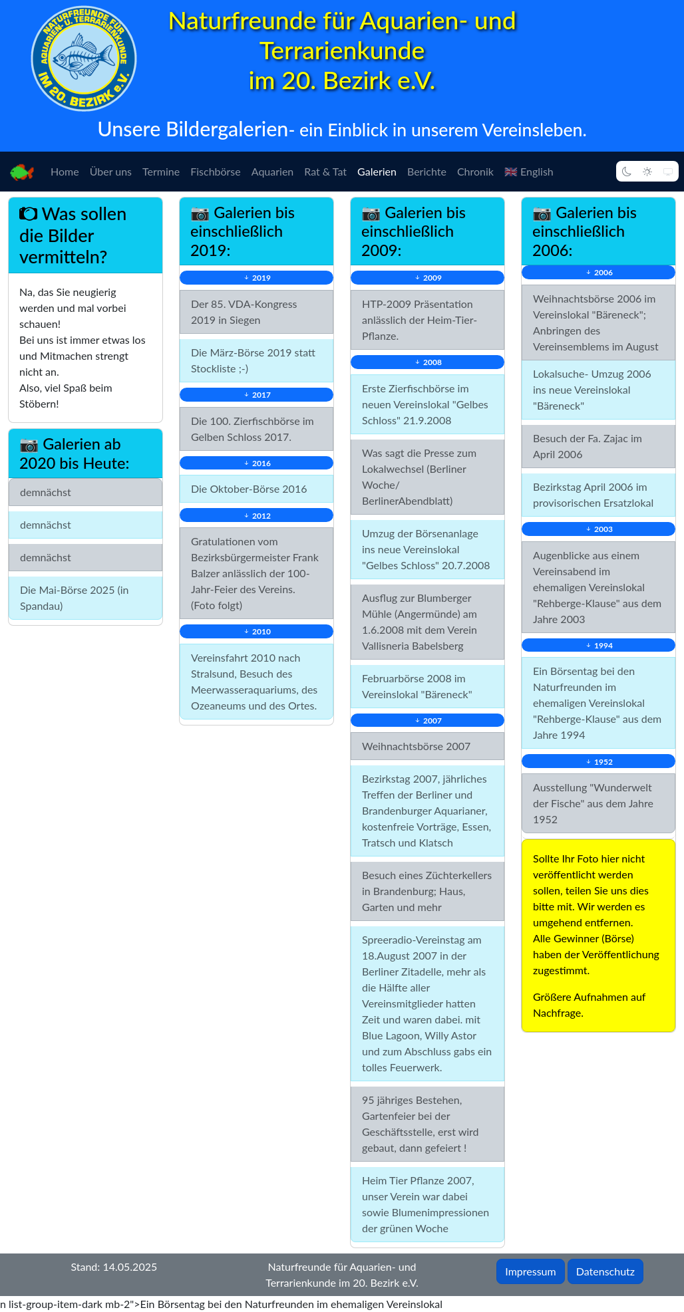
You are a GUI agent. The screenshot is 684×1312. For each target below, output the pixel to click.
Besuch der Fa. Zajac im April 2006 (587, 446)
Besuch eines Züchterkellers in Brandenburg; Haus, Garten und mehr (427, 890)
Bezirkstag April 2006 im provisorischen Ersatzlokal (593, 494)
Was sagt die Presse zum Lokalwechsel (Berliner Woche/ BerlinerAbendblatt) (419, 476)
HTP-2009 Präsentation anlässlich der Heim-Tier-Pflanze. (419, 319)
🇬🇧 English (529, 171)
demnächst (45, 491)
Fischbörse (215, 171)
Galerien (377, 171)
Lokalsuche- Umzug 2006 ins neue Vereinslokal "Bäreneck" (592, 389)
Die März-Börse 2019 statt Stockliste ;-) (253, 360)
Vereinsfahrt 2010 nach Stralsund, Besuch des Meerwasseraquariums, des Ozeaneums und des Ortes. (254, 681)
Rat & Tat (325, 171)
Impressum (530, 1271)
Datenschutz (605, 1271)
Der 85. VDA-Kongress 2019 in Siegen (244, 311)
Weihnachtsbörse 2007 (416, 745)
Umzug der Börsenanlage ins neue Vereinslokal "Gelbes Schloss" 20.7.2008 (426, 549)
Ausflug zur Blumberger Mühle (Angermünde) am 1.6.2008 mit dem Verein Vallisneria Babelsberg (419, 621)
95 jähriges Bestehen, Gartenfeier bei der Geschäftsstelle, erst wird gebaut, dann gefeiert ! (420, 1123)
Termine (161, 171)
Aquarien (273, 171)
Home (65, 171)
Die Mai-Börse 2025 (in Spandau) (74, 597)
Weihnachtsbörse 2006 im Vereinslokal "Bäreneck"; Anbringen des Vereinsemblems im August (596, 322)
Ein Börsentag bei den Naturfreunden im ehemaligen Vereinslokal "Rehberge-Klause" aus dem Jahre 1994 (597, 702)
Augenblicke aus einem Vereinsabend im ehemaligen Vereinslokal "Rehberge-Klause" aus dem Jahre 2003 (597, 587)
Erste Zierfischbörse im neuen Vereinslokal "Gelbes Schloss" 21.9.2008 (425, 404)
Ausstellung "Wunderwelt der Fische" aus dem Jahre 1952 (593, 803)
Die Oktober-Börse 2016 (249, 488)
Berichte (426, 171)
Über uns (111, 171)
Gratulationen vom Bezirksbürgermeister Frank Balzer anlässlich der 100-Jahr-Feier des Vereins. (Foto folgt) (255, 573)
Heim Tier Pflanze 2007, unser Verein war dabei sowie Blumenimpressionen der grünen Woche (425, 1204)
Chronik (475, 171)
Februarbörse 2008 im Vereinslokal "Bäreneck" (417, 686)
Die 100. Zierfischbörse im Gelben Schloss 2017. (252, 428)
